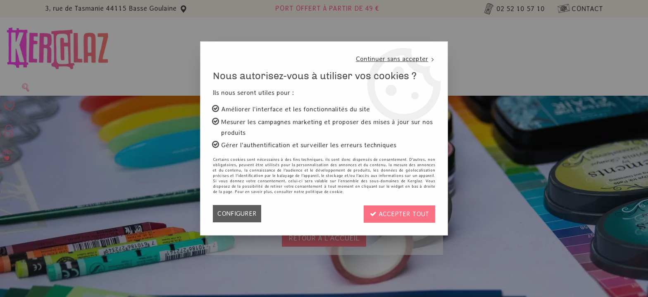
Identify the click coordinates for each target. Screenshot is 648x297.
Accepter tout (399, 213)
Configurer (237, 213)
